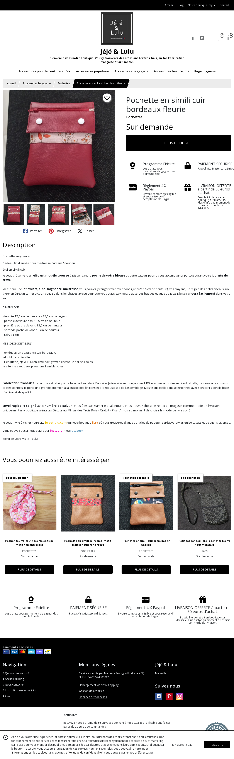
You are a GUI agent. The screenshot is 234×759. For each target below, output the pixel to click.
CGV (6, 696)
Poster (85, 231)
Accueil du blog (13, 679)
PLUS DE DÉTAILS (178, 143)
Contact (224, 5)
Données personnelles (93, 697)
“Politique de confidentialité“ (85, 752)
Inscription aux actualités (19, 690)
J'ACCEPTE (217, 745)
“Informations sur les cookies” (29, 752)
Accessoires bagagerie (37, 83)
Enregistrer (60, 231)
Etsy (95, 422)
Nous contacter (13, 684)
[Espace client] (210, 38)
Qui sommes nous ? (16, 673)
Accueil (11, 83)
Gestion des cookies (91, 691)
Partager (32, 231)
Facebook (76, 431)
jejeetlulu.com (56, 422)
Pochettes (64, 83)
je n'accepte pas (182, 745)
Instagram (58, 431)
